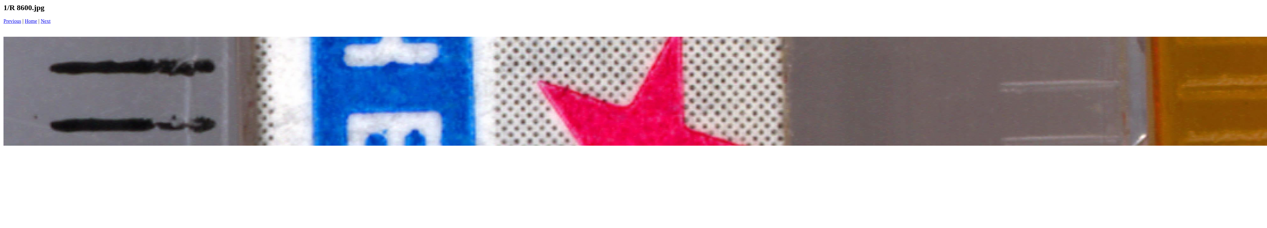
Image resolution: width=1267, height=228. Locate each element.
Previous (12, 21)
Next (46, 21)
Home (31, 21)
